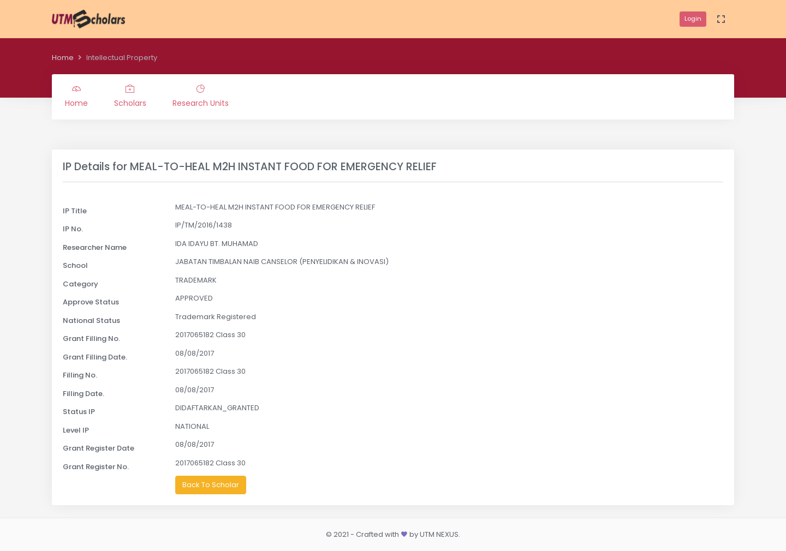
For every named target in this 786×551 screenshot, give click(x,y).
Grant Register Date (98, 448)
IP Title (75, 211)
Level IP (76, 430)
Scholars (130, 97)
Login (692, 18)
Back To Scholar (210, 485)
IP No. (73, 229)
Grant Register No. (96, 467)
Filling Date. (83, 393)
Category (80, 284)
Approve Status (91, 302)
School (75, 265)
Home (63, 57)
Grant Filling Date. (95, 357)
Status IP (79, 411)
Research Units (200, 97)
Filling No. (80, 375)
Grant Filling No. (91, 338)
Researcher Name (95, 247)
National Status (91, 320)
